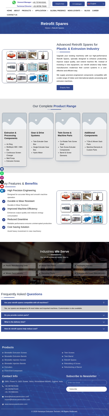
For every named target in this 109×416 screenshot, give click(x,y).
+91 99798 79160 (40, 6)
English (91, 4)
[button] (59, 4)
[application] (32, 10)
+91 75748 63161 (39, 2)
